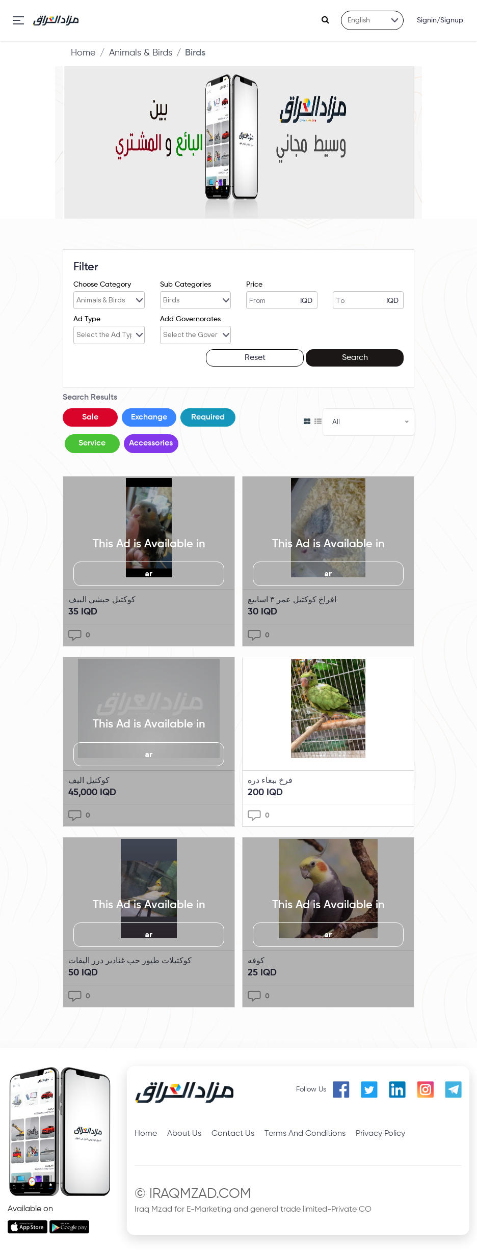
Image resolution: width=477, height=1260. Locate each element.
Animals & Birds (140, 53)
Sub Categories (185, 284)
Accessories (151, 443)
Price (254, 284)
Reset (264, 357)
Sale (90, 417)
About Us (184, 1133)
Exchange (149, 417)
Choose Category (102, 284)
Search (358, 357)
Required (208, 417)
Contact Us (232, 1133)
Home (83, 53)
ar (149, 573)
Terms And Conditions (305, 1133)
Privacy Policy (380, 1133)
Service (92, 443)
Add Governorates (190, 319)
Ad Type (86, 319)
